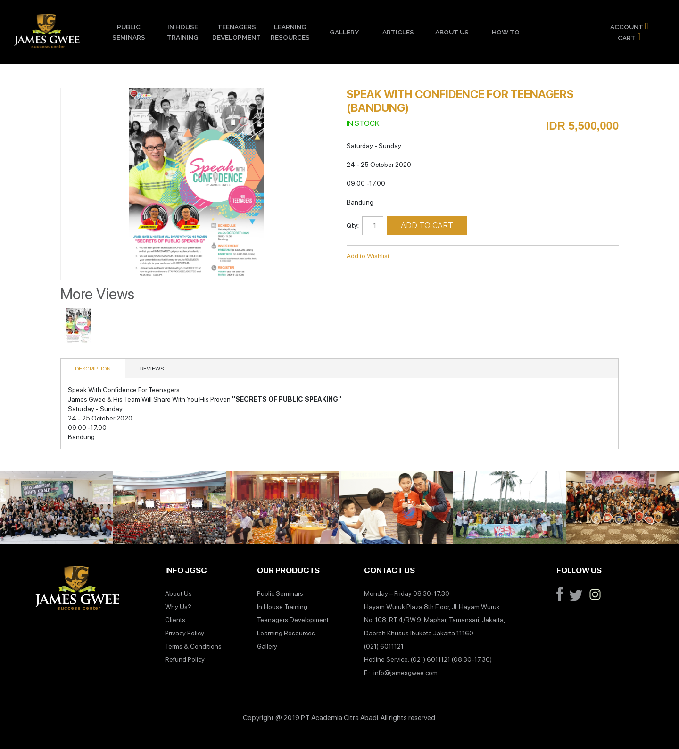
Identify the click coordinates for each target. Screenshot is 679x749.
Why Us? (178, 606)
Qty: (353, 225)
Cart (629, 36)
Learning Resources (290, 32)
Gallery (344, 32)
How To (506, 32)
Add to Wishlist (368, 256)
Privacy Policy (184, 633)
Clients (175, 620)
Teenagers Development (236, 32)
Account (629, 26)
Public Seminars (128, 32)
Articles (398, 32)
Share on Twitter (447, 256)
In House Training (183, 32)
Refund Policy (185, 659)
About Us (452, 32)
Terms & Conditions (193, 646)
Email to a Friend (409, 256)
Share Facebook (428, 256)
